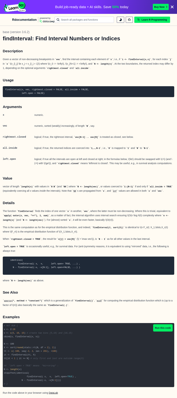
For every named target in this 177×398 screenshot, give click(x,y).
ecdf (99, 301)
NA (74, 191)
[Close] (172, 6)
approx (8, 301)
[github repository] (129, 20)
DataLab (53, 392)
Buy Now (160, 7)
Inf (115, 191)
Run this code (163, 328)
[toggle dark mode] (120, 20)
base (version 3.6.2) (16, 32)
